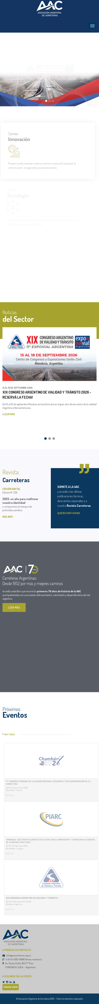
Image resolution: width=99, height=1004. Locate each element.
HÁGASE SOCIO (11, 987)
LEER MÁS (8, 414)
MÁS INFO (7, 516)
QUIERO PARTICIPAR (68, 513)
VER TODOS (9, 734)
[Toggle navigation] (92, 26)
